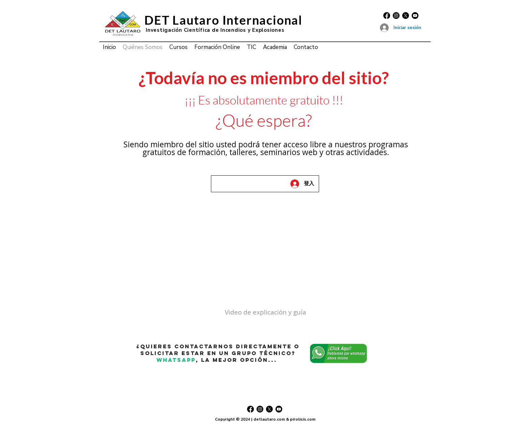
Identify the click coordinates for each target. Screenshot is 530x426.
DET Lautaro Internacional (223, 19)
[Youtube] (415, 15)
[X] (405, 15)
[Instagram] (396, 15)
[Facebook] (386, 15)
